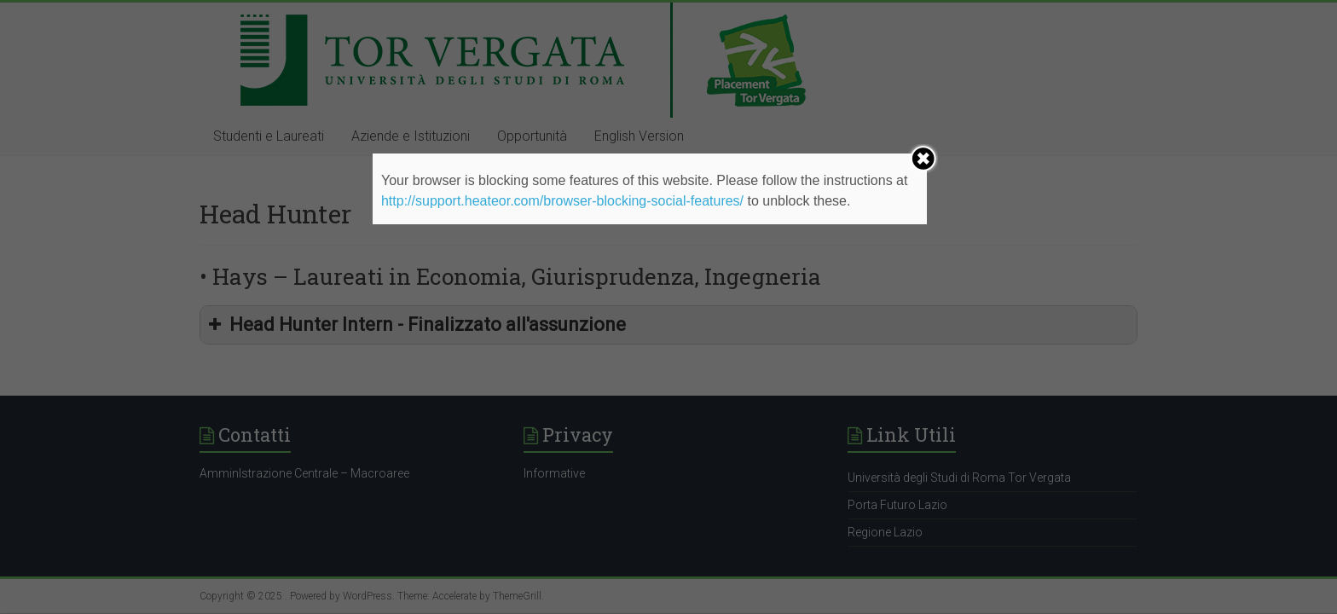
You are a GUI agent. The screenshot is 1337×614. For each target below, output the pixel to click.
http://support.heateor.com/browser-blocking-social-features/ (562, 201)
